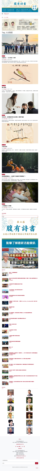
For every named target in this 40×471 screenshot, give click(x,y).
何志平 (10, 342)
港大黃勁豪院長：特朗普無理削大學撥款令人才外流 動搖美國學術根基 (20, 312)
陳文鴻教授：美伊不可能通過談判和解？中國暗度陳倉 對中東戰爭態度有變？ (21, 364)
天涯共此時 (4, 146)
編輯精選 (10, 273)
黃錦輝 (10, 336)
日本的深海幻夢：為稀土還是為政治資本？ (16, 289)
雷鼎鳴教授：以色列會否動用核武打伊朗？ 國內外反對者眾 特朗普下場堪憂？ (21, 381)
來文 (10, 319)
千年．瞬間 (3, 85)
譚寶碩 (5, 89)
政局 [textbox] (3, 216)
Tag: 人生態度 (6, 17)
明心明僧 (3, 115)
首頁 (2, 17)
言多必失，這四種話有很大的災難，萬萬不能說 (13, 117)
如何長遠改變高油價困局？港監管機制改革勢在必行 (17, 318)
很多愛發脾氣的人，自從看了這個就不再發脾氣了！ (14, 176)
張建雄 (10, 325)
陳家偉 (10, 371)
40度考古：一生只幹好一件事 (9, 57)
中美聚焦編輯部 (11, 290)
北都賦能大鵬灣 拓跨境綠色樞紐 (14, 335)
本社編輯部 (11, 280)
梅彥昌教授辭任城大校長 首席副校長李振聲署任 (17, 295)
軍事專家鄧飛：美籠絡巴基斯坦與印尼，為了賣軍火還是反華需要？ (20, 358)
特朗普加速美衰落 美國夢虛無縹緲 (14, 341)
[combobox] (20, 216)
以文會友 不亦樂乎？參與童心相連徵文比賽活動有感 (17, 370)
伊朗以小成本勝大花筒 (12, 324)
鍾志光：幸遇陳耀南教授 (13, 272)
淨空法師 (5, 118)
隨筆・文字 (11, 347)
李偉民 (10, 303)
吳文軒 (5, 59)
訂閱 (36, 463)
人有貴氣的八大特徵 (6, 205)
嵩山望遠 (4, 87)
